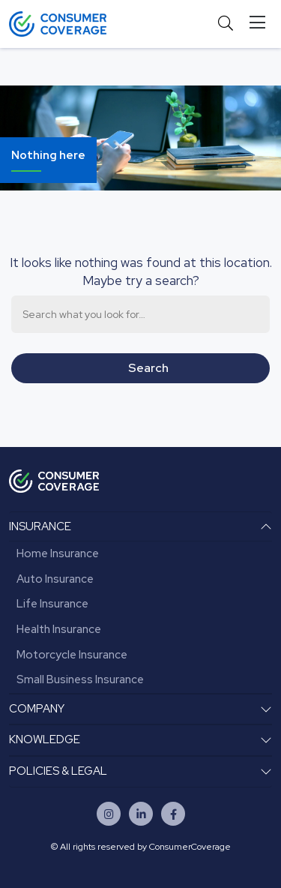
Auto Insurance (55, 579)
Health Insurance (58, 629)
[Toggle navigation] (260, 23)
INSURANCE (40, 526)
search (148, 368)
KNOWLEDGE (44, 739)
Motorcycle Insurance (71, 654)
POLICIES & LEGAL (58, 771)
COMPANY (36, 708)
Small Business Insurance (80, 679)
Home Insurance (57, 553)
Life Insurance (52, 603)
